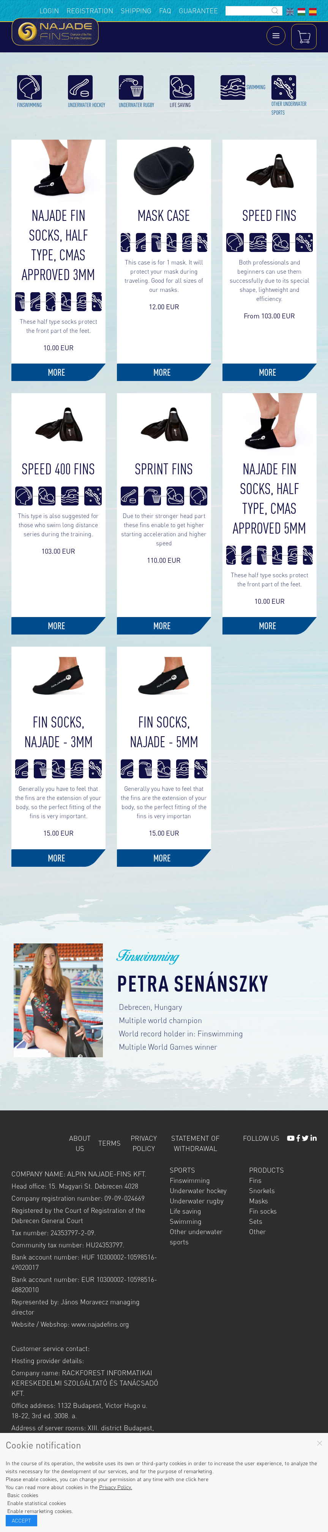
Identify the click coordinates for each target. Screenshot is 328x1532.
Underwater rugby (197, 1191)
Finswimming (190, 1171)
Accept (21, 1520)
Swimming (186, 1212)
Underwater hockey (198, 1181)
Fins (255, 1171)
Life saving (185, 1201)
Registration (89, 10)
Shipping (136, 10)
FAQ (165, 10)
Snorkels (262, 1181)
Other (257, 1222)
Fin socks (263, 1201)
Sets (255, 1212)
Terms (109, 1134)
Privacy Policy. (115, 1487)
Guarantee (198, 10)
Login (49, 10)
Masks (258, 1191)
